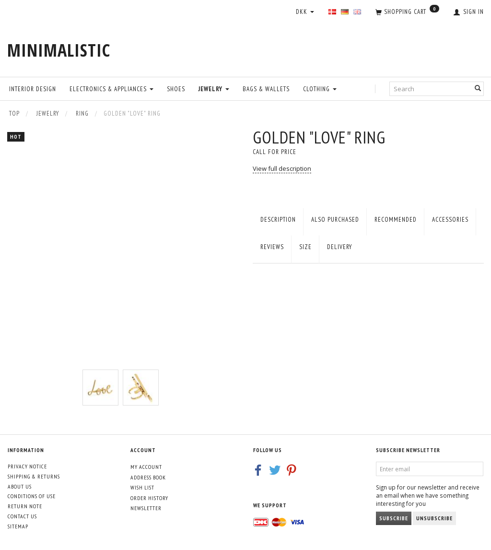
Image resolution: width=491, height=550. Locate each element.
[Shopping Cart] (407, 12)
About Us (20, 486)
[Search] (478, 88)
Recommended (395, 219)
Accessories (450, 219)
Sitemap (18, 526)
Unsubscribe (434, 518)
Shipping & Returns (34, 476)
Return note (25, 506)
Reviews (272, 247)
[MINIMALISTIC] (58, 50)
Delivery (339, 247)
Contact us (22, 516)
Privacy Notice (27, 466)
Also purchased (335, 219)
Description (278, 219)
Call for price (274, 152)
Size (305, 247)
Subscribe (393, 518)
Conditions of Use (32, 496)
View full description (282, 168)
